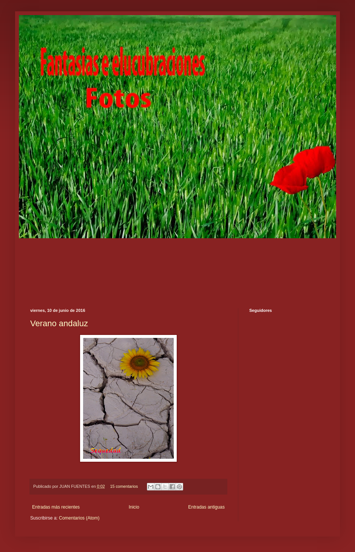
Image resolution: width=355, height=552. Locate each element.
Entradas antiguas (206, 507)
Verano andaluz (59, 323)
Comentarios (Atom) (79, 518)
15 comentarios (124, 486)
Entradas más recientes (56, 507)
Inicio (134, 507)
